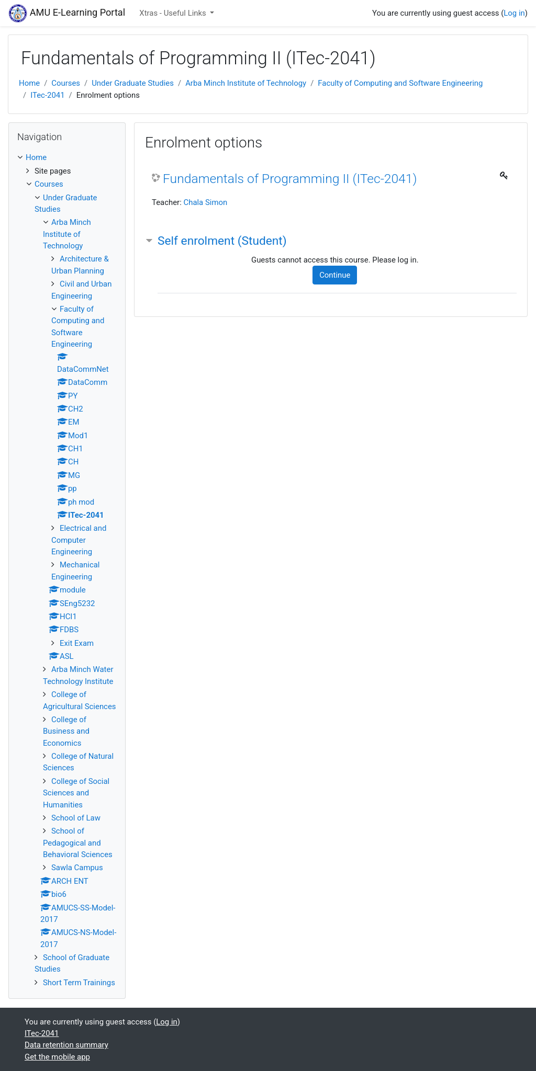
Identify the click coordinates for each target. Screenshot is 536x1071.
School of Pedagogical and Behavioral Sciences (78, 842)
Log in (514, 13)
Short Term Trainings (79, 982)
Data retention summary (66, 1045)
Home (29, 83)
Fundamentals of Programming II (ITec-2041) (290, 178)
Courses (65, 83)
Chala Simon (205, 202)
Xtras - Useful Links (173, 13)
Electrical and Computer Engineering (78, 539)
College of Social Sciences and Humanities (76, 793)
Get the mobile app (57, 1057)
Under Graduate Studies (133, 83)
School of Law (75, 818)
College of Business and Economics (66, 731)
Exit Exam (77, 643)
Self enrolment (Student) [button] (222, 241)
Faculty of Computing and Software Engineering (400, 83)
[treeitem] (67, 157)
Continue (334, 275)
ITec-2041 (47, 95)
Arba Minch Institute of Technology (245, 83)
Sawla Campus (77, 867)
